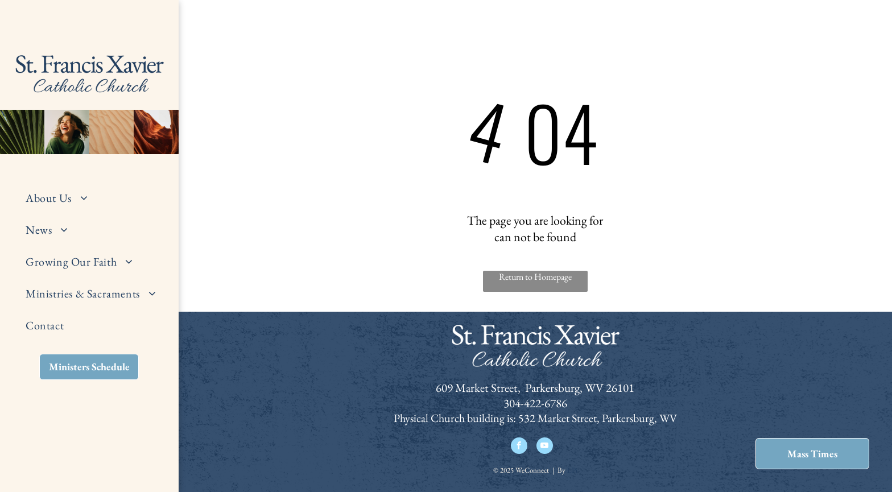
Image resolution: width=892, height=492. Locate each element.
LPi (572, 470)
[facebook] (519, 447)
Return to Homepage (535, 277)
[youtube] (544, 447)
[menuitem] (98, 198)
